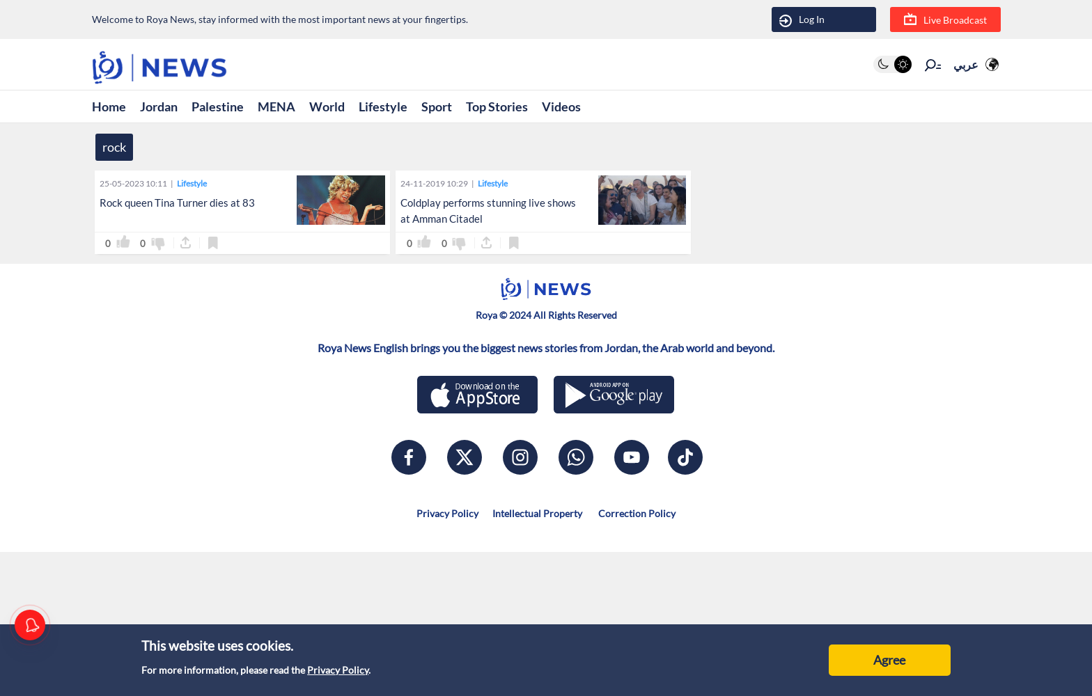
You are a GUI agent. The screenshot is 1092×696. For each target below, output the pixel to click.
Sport (436, 106)
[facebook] (408, 457)
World (327, 106)
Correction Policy (636, 513)
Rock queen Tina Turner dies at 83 (177, 202)
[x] (464, 457)
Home (109, 106)
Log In (802, 19)
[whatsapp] (576, 457)
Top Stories (497, 106)
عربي (965, 64)
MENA (276, 106)
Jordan (159, 106)
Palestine (218, 106)
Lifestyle (383, 106)
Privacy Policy (337, 670)
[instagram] (520, 457)
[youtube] (631, 457)
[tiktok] (685, 457)
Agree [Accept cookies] (889, 659)
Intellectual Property (537, 513)
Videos (561, 106)
